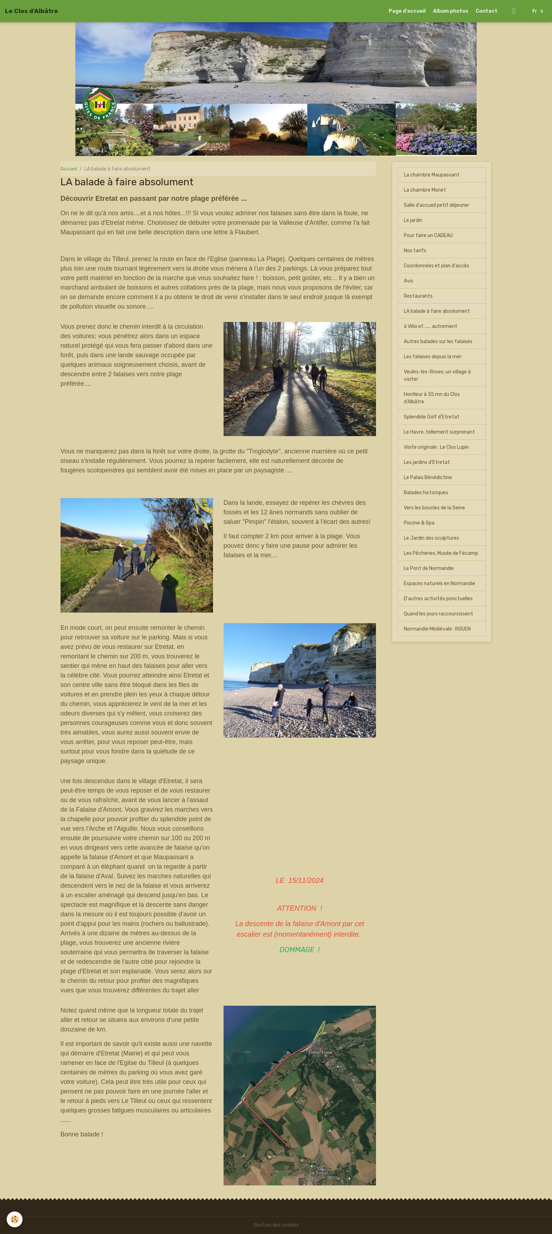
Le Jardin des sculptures (431, 538)
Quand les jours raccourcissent (438, 614)
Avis (408, 281)
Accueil (69, 169)
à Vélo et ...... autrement (430, 326)
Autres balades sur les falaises (438, 342)
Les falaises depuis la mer (433, 357)
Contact (486, 11)
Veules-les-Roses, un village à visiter (437, 375)
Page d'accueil (407, 11)
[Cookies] (15, 1219)
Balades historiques (426, 493)
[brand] (31, 10)
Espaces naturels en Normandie (439, 584)
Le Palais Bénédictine (428, 477)
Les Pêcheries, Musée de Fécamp (441, 553)
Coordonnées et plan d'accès (436, 266)
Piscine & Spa (419, 523)
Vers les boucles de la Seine (434, 508)
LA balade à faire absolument (437, 311)
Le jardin (413, 220)
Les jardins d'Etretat (427, 462)
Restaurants (418, 296)
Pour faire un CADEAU (428, 235)
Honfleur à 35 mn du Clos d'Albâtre (432, 398)
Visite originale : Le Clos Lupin (436, 447)
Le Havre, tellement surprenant (439, 432)
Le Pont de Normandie (429, 568)
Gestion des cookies (276, 1225)
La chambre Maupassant (431, 175)
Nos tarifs (415, 251)
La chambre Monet (425, 190)
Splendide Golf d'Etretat (431, 417)
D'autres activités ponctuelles (438, 599)
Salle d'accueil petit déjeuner (436, 205)
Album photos (450, 11)
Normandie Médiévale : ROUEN (437, 629)
